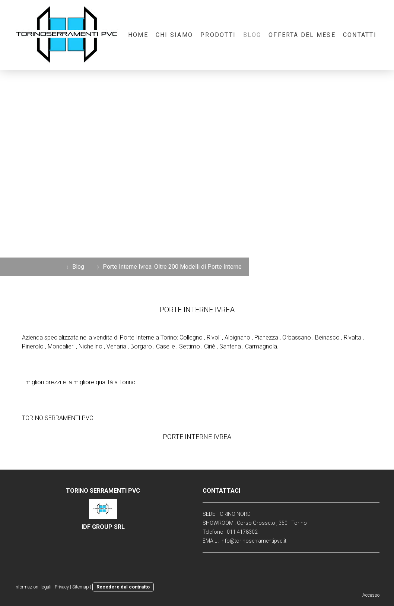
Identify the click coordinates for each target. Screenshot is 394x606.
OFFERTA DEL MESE (302, 34)
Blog (252, 34)
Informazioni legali (33, 587)
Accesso (370, 595)
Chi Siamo (174, 34)
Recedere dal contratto (123, 587)
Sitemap (80, 587)
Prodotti (218, 34)
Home (138, 34)
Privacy (62, 587)
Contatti (359, 34)
